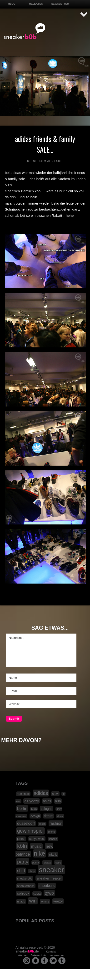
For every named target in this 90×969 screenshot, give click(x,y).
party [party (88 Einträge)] (22, 861)
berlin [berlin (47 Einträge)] (22, 808)
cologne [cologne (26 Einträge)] (46, 809)
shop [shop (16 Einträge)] (32, 871)
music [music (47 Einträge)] (36, 846)
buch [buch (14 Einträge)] (34, 809)
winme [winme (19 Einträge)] (45, 901)
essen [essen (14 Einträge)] (42, 823)
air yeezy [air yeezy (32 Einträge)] (31, 801)
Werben (22, 955)
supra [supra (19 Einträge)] (37, 893)
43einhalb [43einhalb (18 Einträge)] (23, 794)
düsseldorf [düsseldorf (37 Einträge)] (26, 823)
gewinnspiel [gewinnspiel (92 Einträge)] (30, 831)
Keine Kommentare (45, 161)
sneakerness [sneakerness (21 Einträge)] (26, 886)
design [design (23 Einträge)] (35, 816)
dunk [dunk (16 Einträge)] (60, 816)
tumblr (61, 960)
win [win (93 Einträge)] (33, 901)
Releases (36, 3)
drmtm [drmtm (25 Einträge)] (48, 816)
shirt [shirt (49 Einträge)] (21, 870)
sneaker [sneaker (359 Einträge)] (51, 870)
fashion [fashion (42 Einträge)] (56, 823)
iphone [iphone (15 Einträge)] (51, 831)
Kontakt (51, 951)
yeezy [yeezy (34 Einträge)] (58, 901)
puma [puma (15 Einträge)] (35, 862)
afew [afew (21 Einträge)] (55, 794)
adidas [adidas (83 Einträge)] (41, 793)
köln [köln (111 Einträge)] (22, 846)
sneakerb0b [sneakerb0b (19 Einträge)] (24, 878)
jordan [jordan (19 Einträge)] (21, 839)
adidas (15, 173)
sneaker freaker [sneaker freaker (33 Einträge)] (49, 878)
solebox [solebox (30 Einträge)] (23, 893)
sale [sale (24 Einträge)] (58, 862)
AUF (84, 14)
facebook (44, 960)
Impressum (57, 955)
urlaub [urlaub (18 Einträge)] (21, 901)
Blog (12, 3)
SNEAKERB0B (24, 31)
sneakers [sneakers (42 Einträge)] (47, 885)
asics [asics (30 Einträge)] (47, 801)
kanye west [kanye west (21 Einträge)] (37, 839)
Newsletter (60, 3)
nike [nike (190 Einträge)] (39, 853)
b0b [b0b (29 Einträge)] (58, 801)
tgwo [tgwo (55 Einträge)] (49, 893)
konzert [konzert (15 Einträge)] (53, 838)
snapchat (35, 960)
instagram (26, 960)
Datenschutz (38, 955)
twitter (53, 960)
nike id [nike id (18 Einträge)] (53, 854)
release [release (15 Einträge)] (47, 862)
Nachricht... (41, 650)
